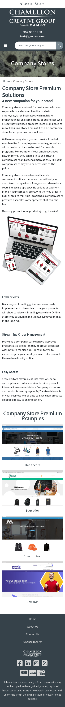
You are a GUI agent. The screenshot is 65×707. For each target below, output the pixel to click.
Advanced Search (32, 641)
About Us (32, 626)
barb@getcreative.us (32, 36)
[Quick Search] (35, 45)
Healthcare (32, 465)
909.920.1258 (32, 32)
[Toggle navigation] (5, 45)
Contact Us (32, 634)
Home (6, 81)
